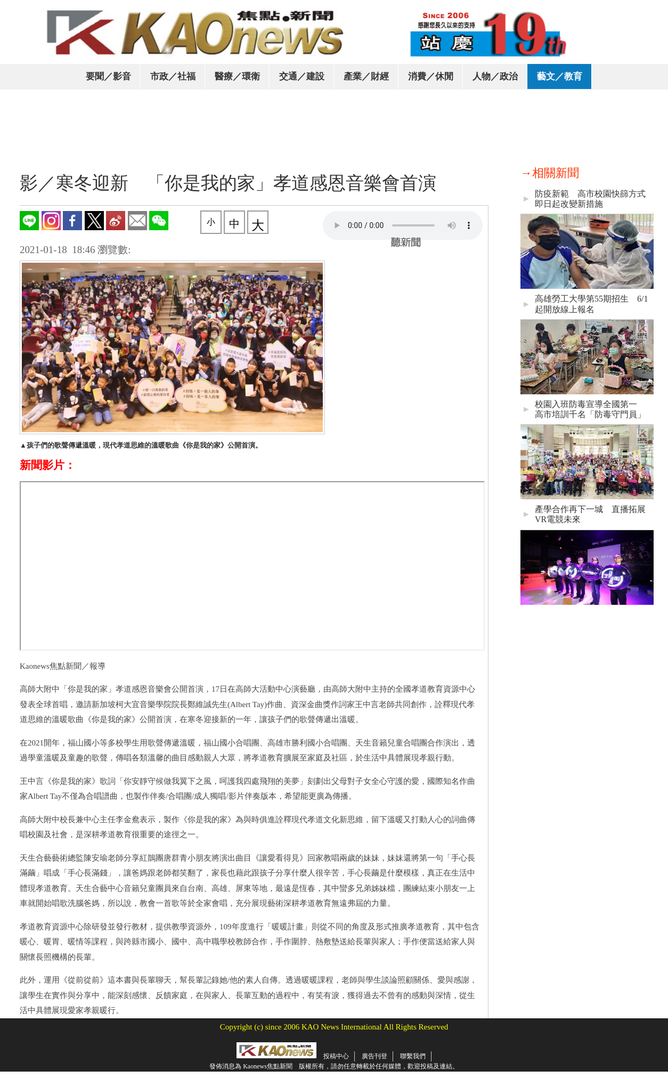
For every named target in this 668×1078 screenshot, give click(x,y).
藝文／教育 (559, 76)
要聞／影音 (108, 76)
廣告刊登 (374, 1056)
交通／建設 (301, 76)
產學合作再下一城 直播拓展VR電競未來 (590, 514)
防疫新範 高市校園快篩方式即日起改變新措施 (590, 198)
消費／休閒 (430, 76)
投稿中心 (336, 1056)
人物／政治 (495, 76)
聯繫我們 (413, 1056)
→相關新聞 (549, 173)
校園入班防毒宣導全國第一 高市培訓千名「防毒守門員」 (590, 409)
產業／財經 (366, 76)
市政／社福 (172, 76)
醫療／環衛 (237, 76)
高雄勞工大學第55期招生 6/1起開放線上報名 (591, 303)
